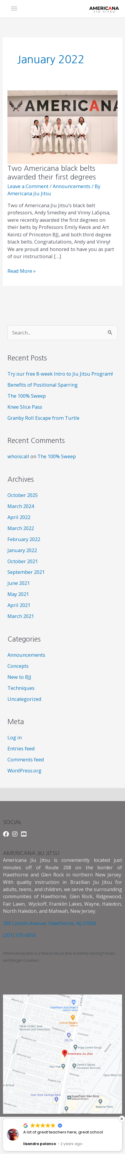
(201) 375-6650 (19, 935)
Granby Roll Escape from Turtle (43, 417)
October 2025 (22, 495)
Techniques (21, 687)
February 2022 (23, 539)
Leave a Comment (28, 186)
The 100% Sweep (26, 395)
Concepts (18, 665)
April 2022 (18, 517)
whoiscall (18, 456)
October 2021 (22, 561)
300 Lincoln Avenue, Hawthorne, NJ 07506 (49, 923)
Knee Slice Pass (24, 406)
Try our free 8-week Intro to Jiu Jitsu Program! (60, 373)
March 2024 (20, 506)
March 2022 (20, 528)
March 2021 (20, 616)
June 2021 (18, 583)
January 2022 (22, 550)
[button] (121, 1119)
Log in (14, 737)
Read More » (21, 270)
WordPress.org (24, 770)
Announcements (71, 186)
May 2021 (18, 594)
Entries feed (21, 748)
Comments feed (25, 759)
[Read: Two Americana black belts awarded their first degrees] (62, 126)
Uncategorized (24, 699)
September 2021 (26, 572)
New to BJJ (19, 676)
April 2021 (18, 605)
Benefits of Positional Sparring (42, 384)
